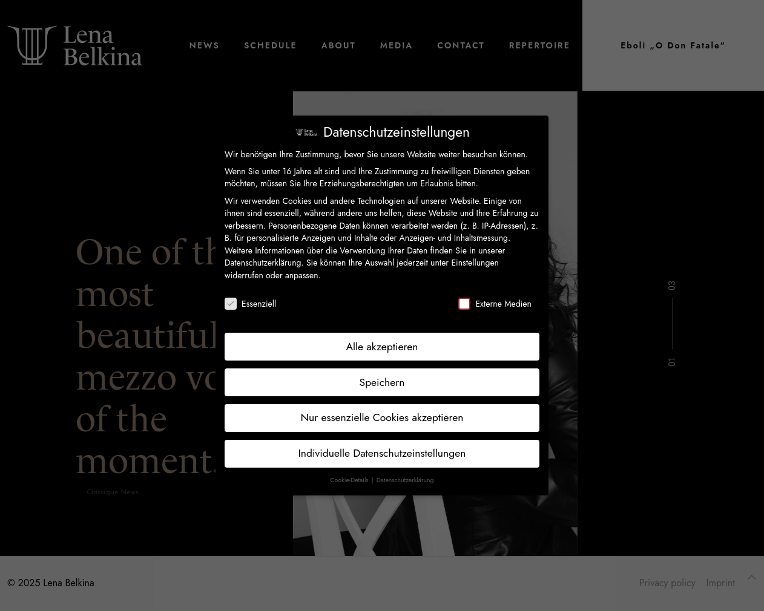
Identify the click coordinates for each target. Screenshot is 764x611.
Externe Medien (494, 304)
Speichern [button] (382, 382)
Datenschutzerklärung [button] (405, 480)
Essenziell (250, 304)
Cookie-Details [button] (350, 480)
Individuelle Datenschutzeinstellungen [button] (382, 453)
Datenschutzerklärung (263, 262)
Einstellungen (475, 262)
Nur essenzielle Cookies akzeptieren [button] (381, 417)
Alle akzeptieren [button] (382, 347)
